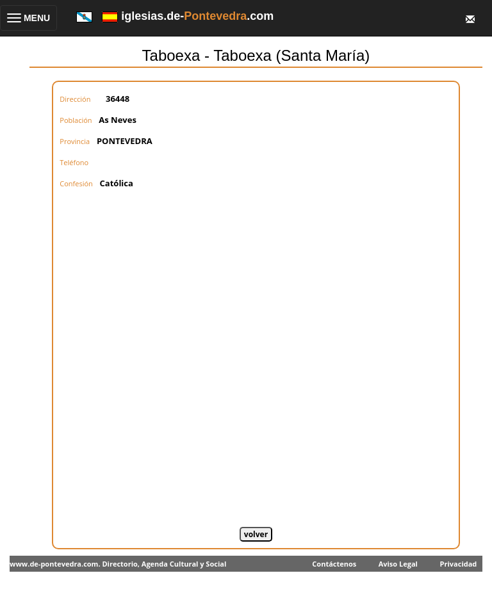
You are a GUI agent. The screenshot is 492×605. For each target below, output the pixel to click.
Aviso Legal (398, 564)
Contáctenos (334, 564)
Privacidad (458, 564)
